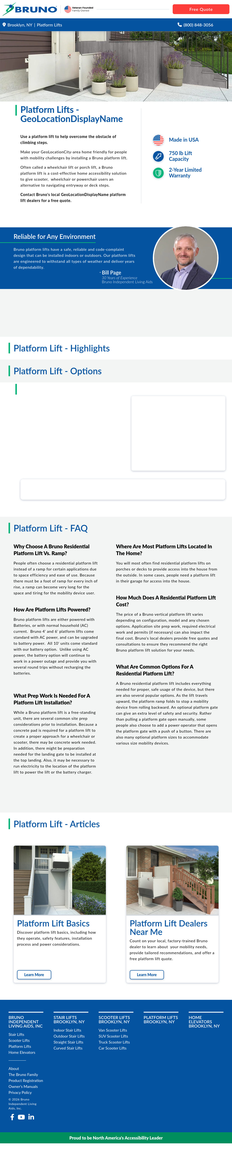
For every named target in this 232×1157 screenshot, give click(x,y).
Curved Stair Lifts (68, 1048)
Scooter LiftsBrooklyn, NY (114, 1019)
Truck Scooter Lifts (114, 1042)
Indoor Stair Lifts (67, 1030)
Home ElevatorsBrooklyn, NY (204, 1021)
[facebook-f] (12, 1117)
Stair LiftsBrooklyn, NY (69, 1019)
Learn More (34, 974)
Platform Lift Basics (53, 923)
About (14, 1068)
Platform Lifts (20, 1046)
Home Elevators (22, 1052)
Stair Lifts (16, 1034)
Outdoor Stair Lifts (69, 1036)
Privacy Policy (20, 1092)
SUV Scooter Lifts (113, 1036)
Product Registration (26, 1080)
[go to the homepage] (30, 9)
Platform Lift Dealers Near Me (169, 927)
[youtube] (21, 1117)
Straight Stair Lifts (68, 1042)
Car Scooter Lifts (113, 1048)
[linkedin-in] (31, 1117)
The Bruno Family (23, 1074)
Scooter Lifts (19, 1040)
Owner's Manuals (23, 1086)
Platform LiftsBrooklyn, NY (161, 1019)
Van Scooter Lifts (113, 1030)
